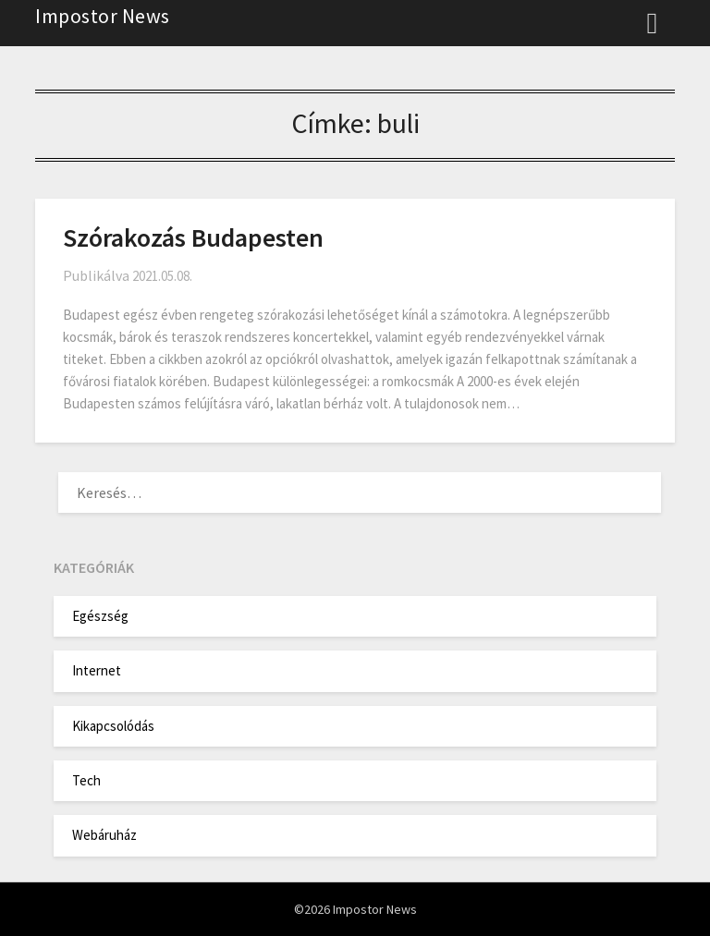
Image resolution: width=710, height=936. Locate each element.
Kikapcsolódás (113, 726)
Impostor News (102, 16)
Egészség (100, 616)
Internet (96, 670)
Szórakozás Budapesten (193, 237)
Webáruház (104, 835)
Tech (86, 780)
